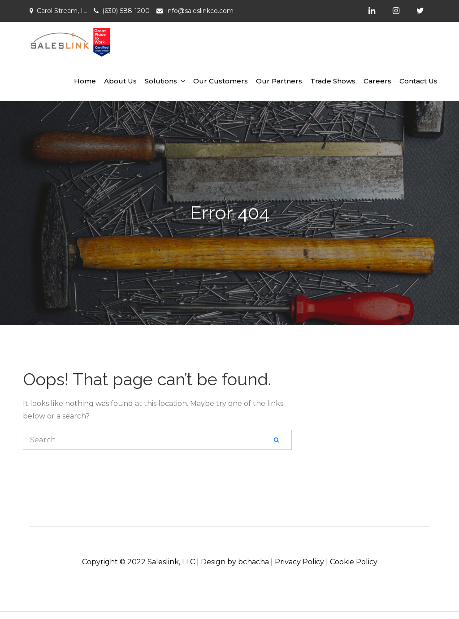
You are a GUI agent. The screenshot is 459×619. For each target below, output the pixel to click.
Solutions (161, 81)
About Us (120, 81)
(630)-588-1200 (126, 11)
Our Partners (279, 81)
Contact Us (418, 81)
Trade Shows (332, 81)
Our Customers (220, 81)
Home (85, 81)
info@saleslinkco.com (200, 11)
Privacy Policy (299, 562)
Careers (377, 81)
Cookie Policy (353, 562)
